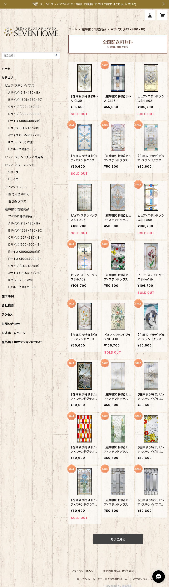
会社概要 (8, 305)
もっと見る (117, 539)
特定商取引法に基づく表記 (118, 570)
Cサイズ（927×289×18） (24, 106)
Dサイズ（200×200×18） (24, 114)
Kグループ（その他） (21, 142)
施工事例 (8, 296)
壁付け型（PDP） (19, 194)
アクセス (7, 314)
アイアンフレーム (16, 187)
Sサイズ (13, 172)
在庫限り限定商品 (94, 29)
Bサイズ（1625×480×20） (25, 99)
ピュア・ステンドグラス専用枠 (24, 157)
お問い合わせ (11, 323)
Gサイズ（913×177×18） (24, 128)
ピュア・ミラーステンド (19, 165)
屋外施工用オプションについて (22, 342)
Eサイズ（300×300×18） (24, 121)
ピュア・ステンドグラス (19, 85)
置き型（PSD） (17, 201)
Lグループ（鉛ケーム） (22, 149)
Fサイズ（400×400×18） (24, 258)
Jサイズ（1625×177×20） (25, 135)
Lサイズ (13, 179)
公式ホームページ (14, 333)
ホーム (72, 29)
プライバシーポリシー (84, 570)
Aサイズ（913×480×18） (24, 92)
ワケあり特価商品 (20, 216)
